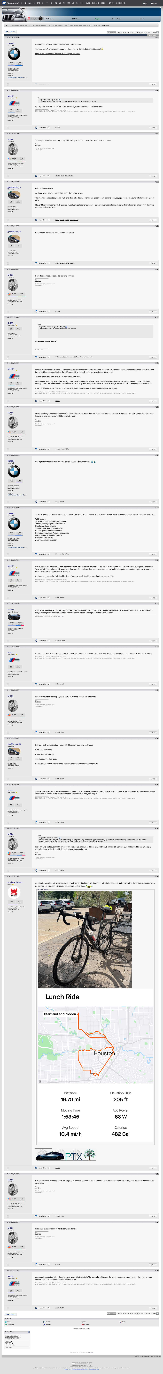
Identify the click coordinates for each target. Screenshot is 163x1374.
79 (139, 32)
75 (130, 32)
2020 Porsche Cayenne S (16, 77)
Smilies (7, 1342)
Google (123, 1321)
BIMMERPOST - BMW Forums (150, 1356)
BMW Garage (50, 19)
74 (128, 32)
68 (125, 32)
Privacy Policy (67, 1369)
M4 (64, 3)
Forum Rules (8, 1347)
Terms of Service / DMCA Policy (80, 1369)
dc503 (67, 220)
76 (132, 32)
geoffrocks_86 (14, 187)
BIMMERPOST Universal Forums (41, 25)
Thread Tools (152, 35)
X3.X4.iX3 (95, 3)
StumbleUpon (11, 1324)
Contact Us (138, 1356)
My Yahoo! (86, 1324)
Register (154, 3)
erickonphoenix (69, 175)
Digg (85, 1321)
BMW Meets (75, 19)
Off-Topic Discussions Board (60, 25)
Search (142, 19)
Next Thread (86, 1328)
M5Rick (72, 263)
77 (135, 32)
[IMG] (6, 1343)
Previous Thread (78, 1328)
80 (142, 32)
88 (149, 32)
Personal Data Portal (94, 1369)
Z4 (81, 3)
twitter (9, 1321)
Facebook (48, 1321)
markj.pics (38, 145)
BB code (7, 1341)
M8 (77, 3)
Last (154, 32)
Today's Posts (116, 19)
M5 (68, 3)
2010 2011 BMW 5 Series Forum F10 (21, 25)
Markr (10, 96)
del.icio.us (48, 1324)
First (118, 32)
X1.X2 (87, 3)
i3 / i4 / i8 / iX (120, 3)
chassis (11, 43)
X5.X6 (103, 3)
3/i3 (29, 3)
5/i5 (38, 3)
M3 (60, 3)
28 (123, 32)
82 (146, 32)
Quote (153, 84)
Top (160, 1356)
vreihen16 (58, 640)
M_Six (10, 139)
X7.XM (111, 3)
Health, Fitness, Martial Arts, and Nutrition (80, 25)
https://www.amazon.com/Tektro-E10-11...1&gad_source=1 (57, 54)
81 (144, 32)
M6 (73, 3)
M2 (55, 3)
